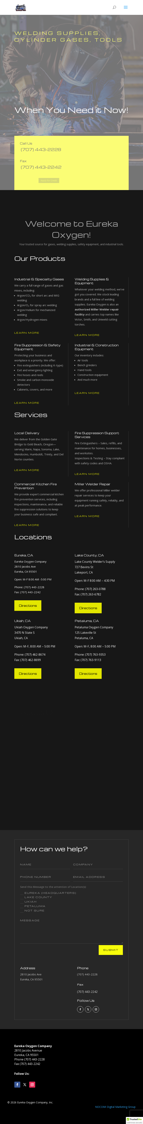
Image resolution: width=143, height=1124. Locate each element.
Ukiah (28, 902)
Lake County (36, 897)
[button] (134, 1120)
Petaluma (33, 906)
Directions (28, 606)
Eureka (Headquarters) (48, 893)
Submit (110, 949)
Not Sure (32, 911)
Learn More (26, 332)
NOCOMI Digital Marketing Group (115, 1107)
